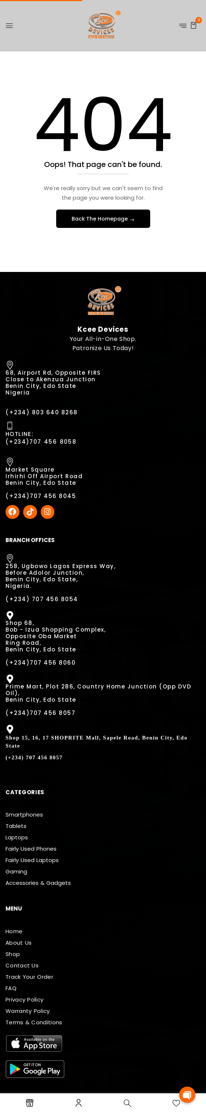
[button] (193, 25)
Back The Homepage (100, 218)
